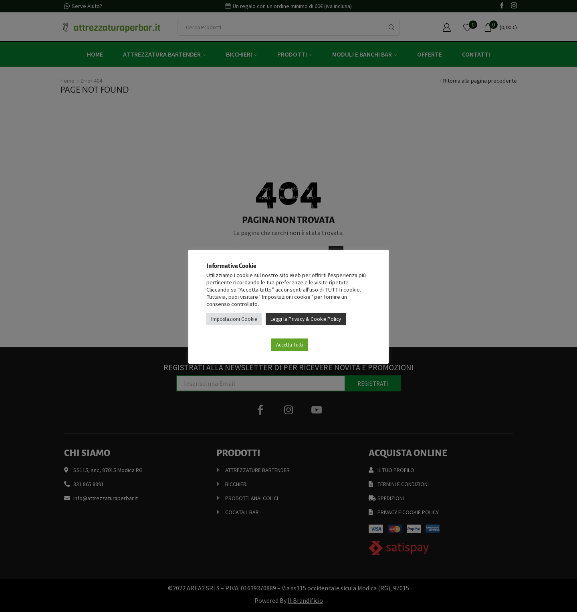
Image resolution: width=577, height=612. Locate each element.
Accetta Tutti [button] (289, 344)
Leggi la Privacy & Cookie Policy (305, 319)
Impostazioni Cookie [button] (234, 319)
